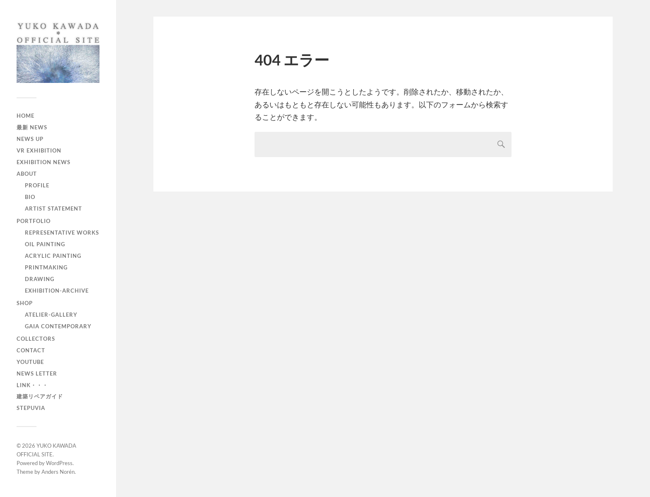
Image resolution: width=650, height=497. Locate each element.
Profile (37, 185)
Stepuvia (31, 408)
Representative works (62, 232)
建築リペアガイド (40, 396)
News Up (30, 139)
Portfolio (34, 221)
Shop (25, 303)
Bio (30, 197)
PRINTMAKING (46, 267)
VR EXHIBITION (39, 150)
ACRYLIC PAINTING (53, 255)
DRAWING (39, 279)
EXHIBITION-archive (57, 290)
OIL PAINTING (45, 244)
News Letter (37, 373)
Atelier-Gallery (51, 314)
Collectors (36, 338)
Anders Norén (58, 471)
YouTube (30, 362)
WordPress (59, 463)
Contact (31, 350)
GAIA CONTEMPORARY (58, 326)
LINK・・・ (32, 385)
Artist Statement (53, 208)
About (27, 173)
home (25, 115)
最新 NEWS (32, 127)
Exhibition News (43, 162)
